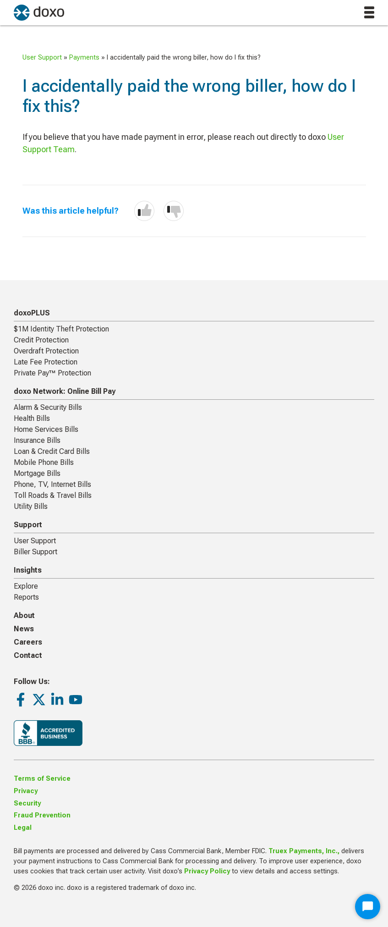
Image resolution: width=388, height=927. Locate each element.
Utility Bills (31, 506)
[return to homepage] (39, 13)
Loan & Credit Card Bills (52, 451)
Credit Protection (41, 340)
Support (28, 524)
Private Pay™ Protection (52, 373)
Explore (26, 586)
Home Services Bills (46, 429)
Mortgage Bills (37, 473)
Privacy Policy (207, 871)
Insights (28, 570)
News (24, 628)
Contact (28, 655)
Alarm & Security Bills (48, 407)
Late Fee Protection (45, 362)
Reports (26, 597)
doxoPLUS (32, 313)
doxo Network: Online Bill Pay (64, 391)
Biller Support (35, 551)
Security (27, 803)
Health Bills (32, 418)
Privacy (26, 791)
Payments (84, 57)
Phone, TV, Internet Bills (52, 484)
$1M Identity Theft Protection (61, 329)
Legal (23, 828)
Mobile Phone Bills (44, 462)
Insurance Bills (37, 440)
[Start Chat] (367, 906)
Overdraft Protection (46, 351)
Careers (28, 642)
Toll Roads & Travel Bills (53, 495)
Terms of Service (42, 779)
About (24, 615)
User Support (42, 57)
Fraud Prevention (42, 815)
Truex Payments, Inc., (303, 851)
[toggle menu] (369, 12)
